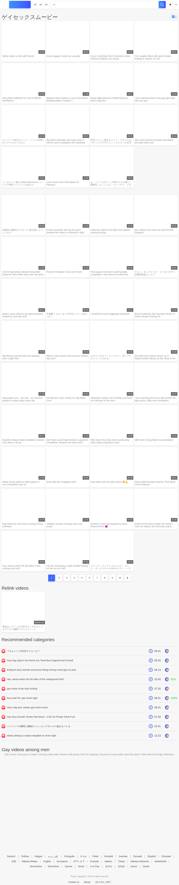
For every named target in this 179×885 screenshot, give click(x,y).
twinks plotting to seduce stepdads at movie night (31, 736)
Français (94, 861)
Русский (137, 856)
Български (62, 861)
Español (152, 856)
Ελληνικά (166, 856)
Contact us (73, 882)
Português (69, 856)
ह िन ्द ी (79, 861)
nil (35, 4)
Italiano (108, 861)
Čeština (25, 856)
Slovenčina (53, 866)
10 (120, 578)
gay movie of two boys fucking (22, 689)
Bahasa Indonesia (140, 861)
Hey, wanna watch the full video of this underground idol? (35, 679)
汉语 (13, 861)
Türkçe (121, 861)
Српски (68, 866)
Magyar (38, 856)
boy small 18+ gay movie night (22, 698)
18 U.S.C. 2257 (103, 882)
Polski (95, 856)
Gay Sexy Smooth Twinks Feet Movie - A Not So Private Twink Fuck (41, 717)
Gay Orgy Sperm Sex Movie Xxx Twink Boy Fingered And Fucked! (40, 661)
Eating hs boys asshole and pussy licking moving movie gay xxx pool (41, 670)
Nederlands (160, 861)
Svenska (123, 856)
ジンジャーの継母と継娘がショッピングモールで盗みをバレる (38, 726)
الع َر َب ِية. (53, 856)
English (47, 861)
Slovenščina (36, 866)
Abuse (87, 882)
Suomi (134, 866)
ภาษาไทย (94, 866)
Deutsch (11, 856)
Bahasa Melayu (30, 861)
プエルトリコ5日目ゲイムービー (23, 651)
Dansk (146, 866)
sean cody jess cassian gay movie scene (27, 708)
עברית (84, 856)
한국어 (108, 866)
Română (108, 856)
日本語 (121, 866)
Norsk (81, 866)
